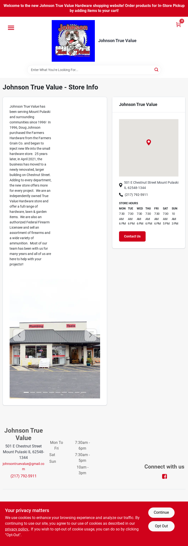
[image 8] (77, 392)
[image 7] (70, 392)
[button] (149, 142)
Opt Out (161, 526)
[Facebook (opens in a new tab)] (164, 476)
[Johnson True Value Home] (73, 41)
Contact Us (132, 236)
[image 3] (45, 392)
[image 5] (58, 392)
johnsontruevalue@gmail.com (23, 466)
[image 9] (83, 392)
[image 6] (64, 392)
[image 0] (26, 392)
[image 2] (38, 392)
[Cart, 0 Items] (178, 24)
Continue (161, 512)
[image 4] (51, 392)
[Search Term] (94, 70)
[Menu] (11, 28)
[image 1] (32, 392)
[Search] (156, 69)
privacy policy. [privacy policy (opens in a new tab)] (17, 529)
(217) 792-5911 (133, 195)
